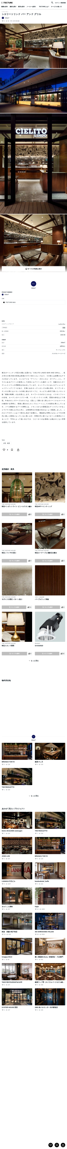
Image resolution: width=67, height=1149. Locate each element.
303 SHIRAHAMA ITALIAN (44, 932)
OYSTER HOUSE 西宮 (10, 1007)
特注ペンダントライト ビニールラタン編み (17, 506)
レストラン (5, 11)
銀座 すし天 (39, 762)
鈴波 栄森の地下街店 (9, 932)
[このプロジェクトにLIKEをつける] (3, 21)
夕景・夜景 (6, 443)
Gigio (37, 906)
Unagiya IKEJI (7, 957)
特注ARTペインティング (43, 506)
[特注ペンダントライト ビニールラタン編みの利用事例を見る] (29, 514)
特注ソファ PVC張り (9, 553)
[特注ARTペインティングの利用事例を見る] (62, 514)
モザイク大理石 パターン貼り (12, 599)
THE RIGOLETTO (8, 787)
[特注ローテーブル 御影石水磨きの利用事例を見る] (62, 561)
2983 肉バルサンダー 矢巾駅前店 (46, 1007)
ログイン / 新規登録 (60, 2)
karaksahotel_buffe (42, 881)
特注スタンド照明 (8, 646)
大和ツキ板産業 (39, 597)
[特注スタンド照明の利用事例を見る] (29, 653)
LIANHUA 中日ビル (8, 881)
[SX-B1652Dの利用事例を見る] (62, 653)
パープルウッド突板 (42, 599)
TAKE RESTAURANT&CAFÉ (12, 982)
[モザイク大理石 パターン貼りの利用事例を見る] (29, 607)
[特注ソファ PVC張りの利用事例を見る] (29, 561)
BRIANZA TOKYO (8, 762)
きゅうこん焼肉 (7, 906)
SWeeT (7, 18)
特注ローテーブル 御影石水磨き (46, 553)
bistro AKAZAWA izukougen (12, 831)
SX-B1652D (39, 646)
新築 (64, 327)
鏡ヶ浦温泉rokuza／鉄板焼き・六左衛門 (49, 957)
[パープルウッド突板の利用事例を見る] (62, 607)
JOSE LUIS (6, 856)
